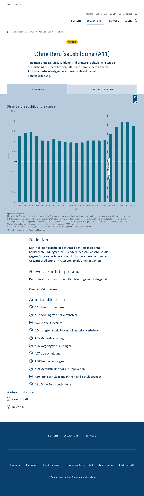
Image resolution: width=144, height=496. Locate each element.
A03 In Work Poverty (48, 322)
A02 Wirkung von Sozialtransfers (56, 315)
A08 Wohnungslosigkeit (50, 361)
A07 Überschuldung (47, 353)
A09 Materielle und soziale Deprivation (60, 369)
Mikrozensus (49, 289)
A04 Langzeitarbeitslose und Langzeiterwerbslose (67, 330)
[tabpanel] (72, 164)
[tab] (37, 89)
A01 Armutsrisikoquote (49, 307)
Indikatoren (95, 21)
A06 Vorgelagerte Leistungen (53, 345)
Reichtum (18, 407)
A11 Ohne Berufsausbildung (53, 384)
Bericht (76, 21)
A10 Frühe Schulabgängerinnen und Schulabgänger (68, 376)
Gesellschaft (20, 399)
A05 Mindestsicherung (49, 338)
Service (114, 21)
